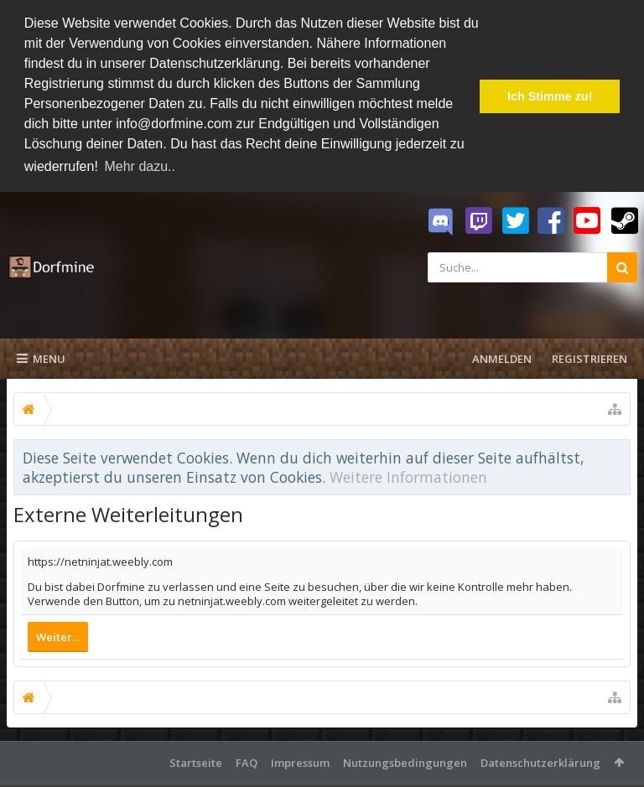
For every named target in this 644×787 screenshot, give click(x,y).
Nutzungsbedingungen (405, 760)
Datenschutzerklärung (540, 760)
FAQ (246, 760)
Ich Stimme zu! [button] (550, 96)
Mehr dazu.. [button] (139, 166)
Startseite (195, 760)
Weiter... (58, 634)
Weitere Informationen (408, 473)
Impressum (300, 760)
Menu (41, 356)
